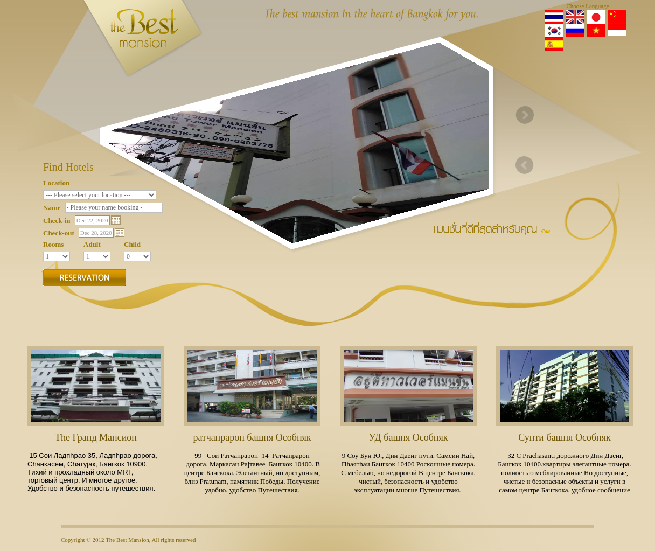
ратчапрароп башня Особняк (252, 437)
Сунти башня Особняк (564, 437)
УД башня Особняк (408, 437)
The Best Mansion (127, 539)
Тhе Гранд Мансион (96, 437)
